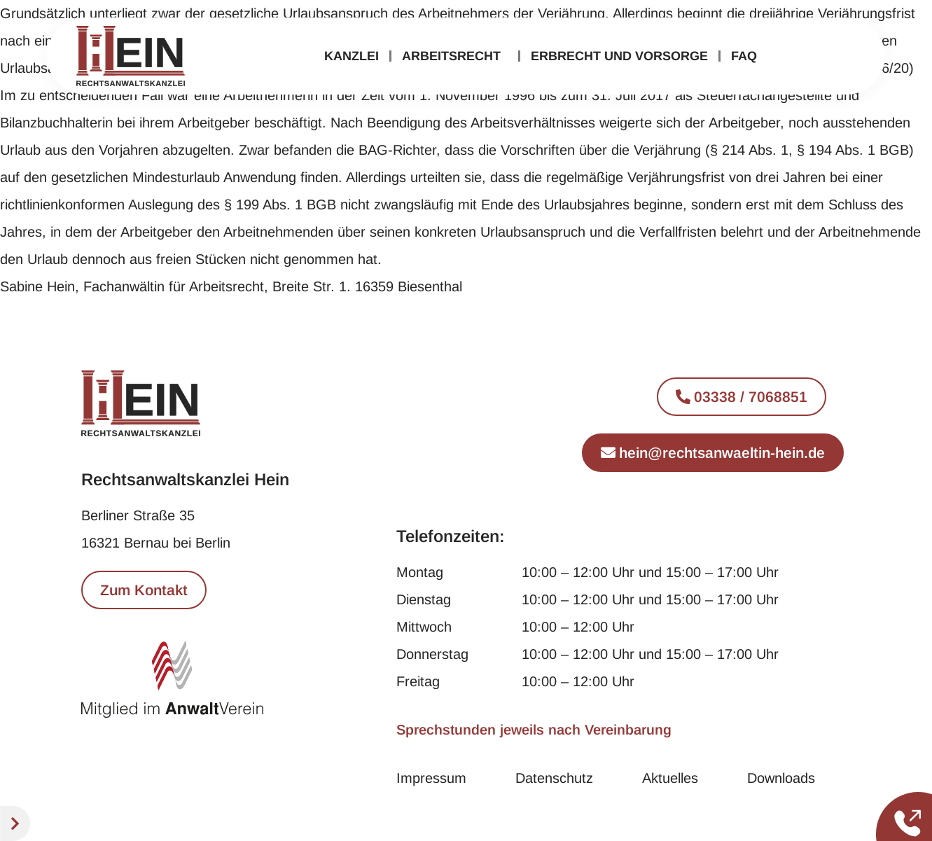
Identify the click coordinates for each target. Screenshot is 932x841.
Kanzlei (351, 56)
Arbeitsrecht (455, 56)
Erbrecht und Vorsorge (619, 56)
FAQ (744, 56)
